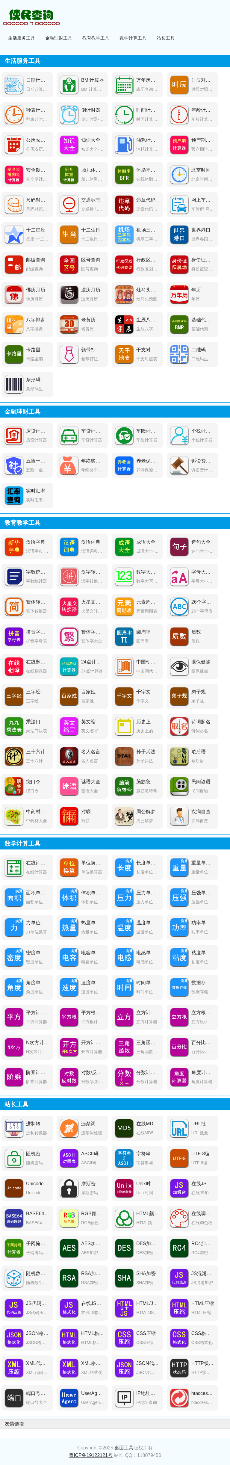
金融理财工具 (58, 37)
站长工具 (166, 37)
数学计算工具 (132, 37)
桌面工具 (124, 1447)
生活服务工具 (21, 37)
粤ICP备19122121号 (91, 1455)
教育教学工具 (95, 37)
